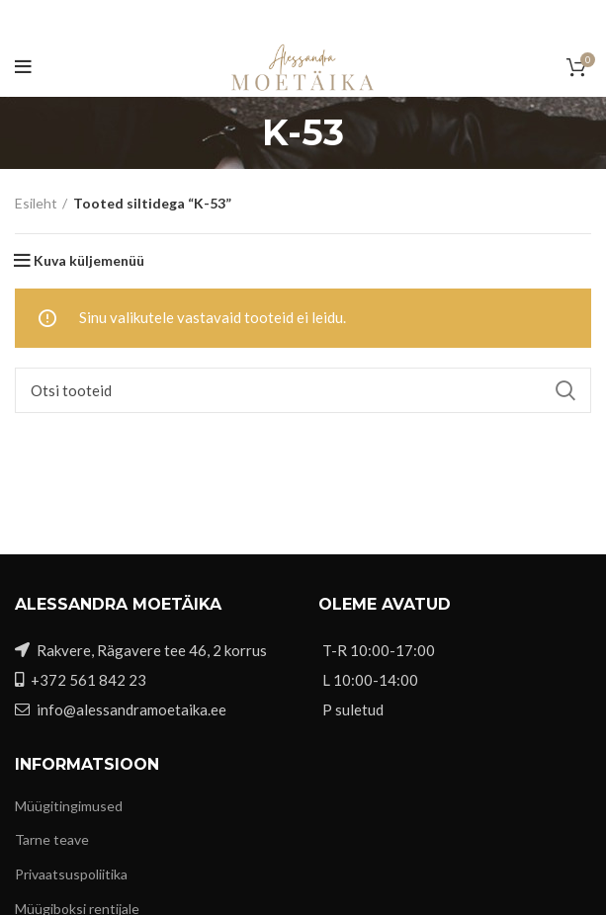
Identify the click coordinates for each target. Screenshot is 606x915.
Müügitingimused (69, 805)
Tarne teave (52, 839)
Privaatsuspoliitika (71, 874)
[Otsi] (303, 390)
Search (564, 390)
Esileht (36, 203)
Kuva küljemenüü (89, 261)
